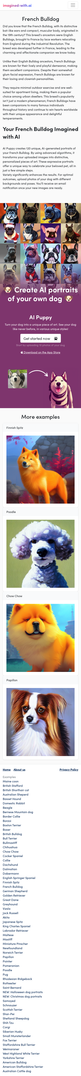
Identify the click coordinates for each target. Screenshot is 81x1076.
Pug (5, 974)
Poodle (7, 970)
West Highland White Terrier (21, 1053)
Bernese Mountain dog (18, 812)
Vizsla (6, 908)
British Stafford (13, 785)
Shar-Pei (8, 1014)
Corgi (6, 1027)
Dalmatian (10, 869)
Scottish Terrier (12, 1009)
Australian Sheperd (15, 794)
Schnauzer (10, 1005)
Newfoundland (12, 948)
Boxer (6, 829)
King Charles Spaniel (16, 926)
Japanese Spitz (13, 922)
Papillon (8, 957)
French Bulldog (13, 886)
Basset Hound (12, 799)
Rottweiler (9, 983)
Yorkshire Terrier (13, 1058)
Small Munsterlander (17, 1036)
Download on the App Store (40, 352)
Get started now (40, 338)
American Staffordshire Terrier (23, 1066)
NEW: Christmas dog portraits (22, 996)
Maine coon (11, 781)
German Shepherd (15, 891)
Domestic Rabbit (14, 803)
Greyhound (10, 904)
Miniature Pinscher (15, 944)
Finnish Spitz (11, 882)
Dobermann (11, 873)
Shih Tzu (8, 1023)
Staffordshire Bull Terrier (19, 1045)
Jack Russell (10, 913)
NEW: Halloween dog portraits (23, 992)
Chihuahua (10, 847)
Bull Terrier (10, 838)
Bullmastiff (10, 843)
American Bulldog (15, 1062)
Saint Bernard (12, 987)
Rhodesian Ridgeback (17, 979)
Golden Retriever (14, 895)
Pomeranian (11, 965)
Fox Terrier (10, 1040)
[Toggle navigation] (73, 5)
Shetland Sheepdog (16, 1018)
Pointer (7, 961)
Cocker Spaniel (13, 856)
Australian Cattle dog (17, 1071)
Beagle (7, 807)
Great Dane (11, 900)
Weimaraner (11, 1049)
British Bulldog (12, 834)
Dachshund (10, 865)
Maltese (8, 935)
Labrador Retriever (15, 930)
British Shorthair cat (16, 790)
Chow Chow (11, 851)
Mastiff (7, 939)
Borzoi (7, 821)
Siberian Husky (13, 1031)
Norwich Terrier (13, 952)
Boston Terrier (12, 825)
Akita (6, 917)
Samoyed (9, 1001)
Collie (6, 860)
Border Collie (11, 816)
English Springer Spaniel (19, 878)
